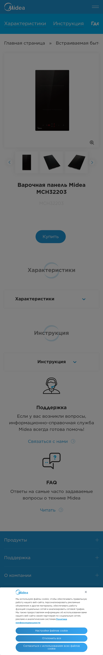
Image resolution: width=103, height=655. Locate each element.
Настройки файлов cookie (51, 630)
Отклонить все (51, 638)
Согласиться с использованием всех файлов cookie (51, 647)
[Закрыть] (85, 591)
